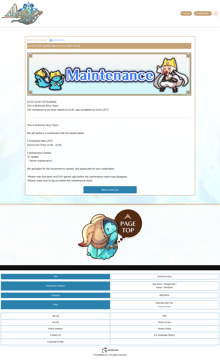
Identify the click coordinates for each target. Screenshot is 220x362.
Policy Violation (55, 328)
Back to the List (110, 189)
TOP (164, 316)
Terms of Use (164, 322)
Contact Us (55, 335)
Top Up (186, 13)
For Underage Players (164, 335)
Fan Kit (55, 322)
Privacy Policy (164, 328)
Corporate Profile (55, 342)
